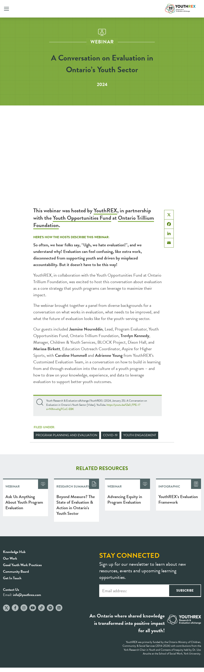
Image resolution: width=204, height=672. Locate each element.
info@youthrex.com (27, 594)
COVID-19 (110, 435)
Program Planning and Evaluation (66, 435)
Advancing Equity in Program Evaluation (124, 499)
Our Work (10, 558)
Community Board (16, 571)
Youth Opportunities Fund (82, 218)
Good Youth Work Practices (22, 565)
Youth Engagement (139, 435)
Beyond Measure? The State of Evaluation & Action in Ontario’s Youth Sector (75, 505)
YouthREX (105, 210)
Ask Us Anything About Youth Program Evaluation (24, 502)
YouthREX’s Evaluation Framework (178, 499)
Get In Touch (12, 578)
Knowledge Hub (14, 551)
